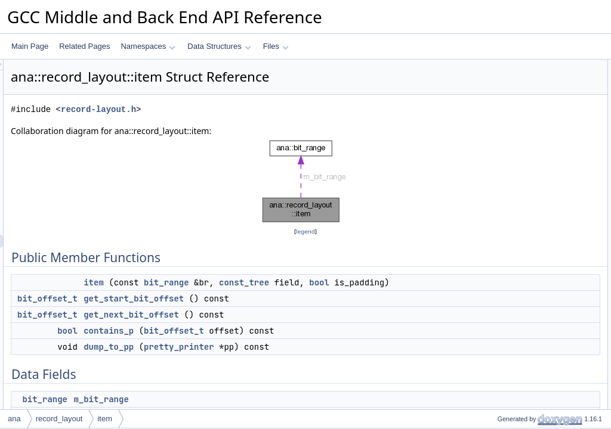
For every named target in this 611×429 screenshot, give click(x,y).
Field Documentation (511, 289)
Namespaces (148, 46)
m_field (499, 171)
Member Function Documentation (531, 223)
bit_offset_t (196, 311)
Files (276, 46)
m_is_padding (509, 184)
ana (14, 418)
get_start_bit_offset (283, 311)
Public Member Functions (518, 66)
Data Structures (219, 46)
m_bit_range (507, 158)
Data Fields (496, 145)
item (243, 282)
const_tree (393, 282)
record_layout (59, 418)
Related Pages (84, 46)
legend (307, 231)
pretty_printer (328, 360)
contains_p (258, 343)
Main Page (29, 46)
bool (278, 295)
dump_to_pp (258, 360)
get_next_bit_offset (280, 327)
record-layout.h (247, 109)
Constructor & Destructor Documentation (542, 197)
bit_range (315, 282)
